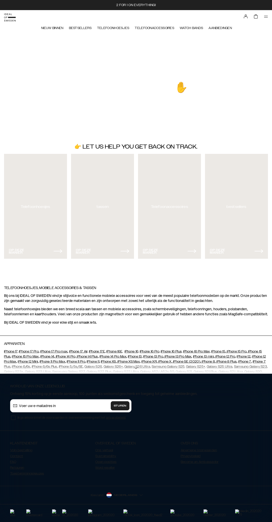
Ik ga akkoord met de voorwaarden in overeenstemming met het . (71, 417)
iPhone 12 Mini (28, 361)
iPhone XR (149, 361)
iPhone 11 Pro (76, 361)
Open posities (106, 462)
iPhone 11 (93, 361)
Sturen (120, 406)
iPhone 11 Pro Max (52, 361)
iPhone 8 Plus (226, 361)
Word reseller (105, 467)
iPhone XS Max (128, 361)
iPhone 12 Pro (225, 356)
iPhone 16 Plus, (172, 351)
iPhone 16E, (114, 351)
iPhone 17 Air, (78, 351)
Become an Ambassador (200, 462)
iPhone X (164, 361)
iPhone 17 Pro (29, 351)
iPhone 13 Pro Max (177, 356)
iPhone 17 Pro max (53, 351)
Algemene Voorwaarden (199, 450)
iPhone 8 (208, 361)
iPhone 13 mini (203, 356)
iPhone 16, (132, 351)
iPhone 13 (135, 356)
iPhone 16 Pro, (150, 351)
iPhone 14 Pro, (65, 356)
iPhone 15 (218, 351)
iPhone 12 (244, 356)
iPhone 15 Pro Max (25, 356)
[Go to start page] (10, 17)
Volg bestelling (21, 450)
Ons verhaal (104, 450)
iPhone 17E (97, 351)
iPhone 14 (47, 356)
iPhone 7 (244, 361)
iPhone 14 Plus (87, 356)
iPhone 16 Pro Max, (197, 351)
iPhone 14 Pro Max (113, 356)
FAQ (13, 462)
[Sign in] (246, 16)
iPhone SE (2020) (186, 361)
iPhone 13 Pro (153, 356)
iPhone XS (108, 361)
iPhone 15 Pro (236, 351)
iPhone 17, (11, 351)
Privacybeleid (191, 456)
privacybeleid (115, 417)
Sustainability (105, 456)
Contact (16, 456)
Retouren (17, 467)
